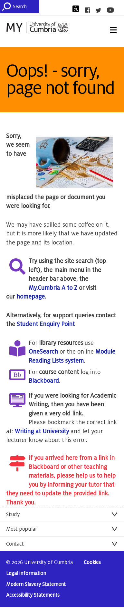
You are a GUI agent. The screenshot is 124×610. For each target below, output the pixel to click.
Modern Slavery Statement (36, 584)
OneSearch (43, 351)
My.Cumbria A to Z (53, 288)
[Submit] (8, 6)
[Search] (26, 6)
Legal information (26, 573)
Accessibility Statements (33, 595)
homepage (30, 296)
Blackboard (44, 381)
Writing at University (42, 431)
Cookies (92, 562)
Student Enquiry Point (46, 324)
